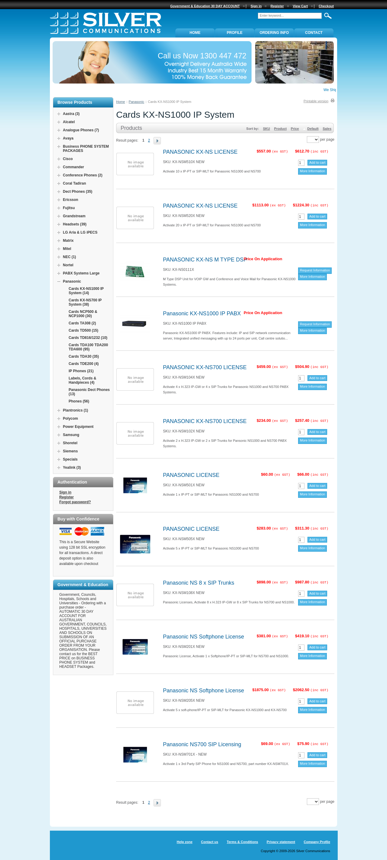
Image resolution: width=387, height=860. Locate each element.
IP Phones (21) (81, 371)
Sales (327, 128)
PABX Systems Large (81, 273)
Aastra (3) (71, 114)
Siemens (70, 451)
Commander (73, 167)
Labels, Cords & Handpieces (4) (82, 380)
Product (280, 128)
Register (66, 497)
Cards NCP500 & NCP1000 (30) (83, 314)
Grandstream (74, 216)
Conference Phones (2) (82, 175)
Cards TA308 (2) (82, 323)
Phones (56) (79, 401)
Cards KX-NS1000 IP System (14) (86, 291)
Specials (70, 459)
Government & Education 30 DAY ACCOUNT (205, 6)
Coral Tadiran (74, 183)
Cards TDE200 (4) (84, 364)
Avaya (68, 138)
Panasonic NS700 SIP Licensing (202, 744)
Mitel (67, 249)
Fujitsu (69, 208)
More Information (312, 171)
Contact (314, 33)
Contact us (209, 842)
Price (295, 128)
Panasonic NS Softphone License (203, 637)
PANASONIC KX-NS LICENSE (200, 152)
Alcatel (69, 122)
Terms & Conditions (242, 842)
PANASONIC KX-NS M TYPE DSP (205, 260)
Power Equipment (78, 427)
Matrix (68, 240)
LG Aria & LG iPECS (80, 232)
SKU (266, 128)
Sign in (65, 492)
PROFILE (234, 33)
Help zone (185, 842)
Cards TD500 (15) (83, 330)
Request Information (315, 270)
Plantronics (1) (75, 410)
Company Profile (317, 842)
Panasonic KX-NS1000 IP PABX (202, 313)
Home (120, 101)
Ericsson (70, 200)
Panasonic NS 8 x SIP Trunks (198, 583)
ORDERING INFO (274, 33)
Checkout (326, 6)
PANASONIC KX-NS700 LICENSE (205, 367)
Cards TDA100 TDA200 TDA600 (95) (88, 347)
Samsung (71, 435)
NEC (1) (69, 257)
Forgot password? (75, 502)
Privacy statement (281, 842)
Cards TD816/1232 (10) (88, 338)
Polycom (70, 418)
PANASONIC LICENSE (191, 475)
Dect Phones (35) (77, 191)
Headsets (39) (74, 224)
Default (312, 128)
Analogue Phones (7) (81, 130)
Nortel (68, 265)
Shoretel (70, 443)
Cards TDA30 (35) (84, 356)
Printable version (316, 101)
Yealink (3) (72, 467)
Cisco (68, 159)
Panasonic (136, 101)
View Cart (300, 6)
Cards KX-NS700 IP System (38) (85, 302)
